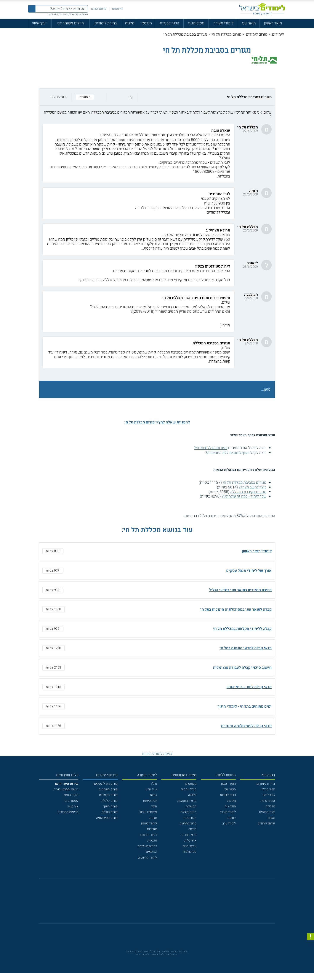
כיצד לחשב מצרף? (252, 487)
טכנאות (152, 840)
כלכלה (192, 795)
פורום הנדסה (110, 812)
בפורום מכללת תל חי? (210, 448)
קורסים (231, 818)
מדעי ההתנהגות (186, 801)
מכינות (231, 801)
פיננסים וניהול (148, 812)
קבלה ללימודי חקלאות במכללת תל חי (242, 628)
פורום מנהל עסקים (106, 783)
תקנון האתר (71, 795)
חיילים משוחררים (70, 23)
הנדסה (192, 829)
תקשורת (191, 806)
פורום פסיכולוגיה (107, 818)
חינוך (154, 806)
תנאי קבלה (268, 789)
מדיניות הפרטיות (68, 812)
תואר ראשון (273, 23)
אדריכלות (190, 840)
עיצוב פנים (189, 846)
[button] (157, 97)
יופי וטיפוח (150, 801)
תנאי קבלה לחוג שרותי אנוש (249, 687)
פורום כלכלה (109, 801)
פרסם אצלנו (98, 8)
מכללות (270, 806)
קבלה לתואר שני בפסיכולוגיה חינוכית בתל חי (236, 609)
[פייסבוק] (153, 903)
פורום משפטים (108, 789)
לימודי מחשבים (147, 857)
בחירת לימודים (106, 23)
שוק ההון (151, 789)
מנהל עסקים (188, 789)
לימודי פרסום (148, 835)
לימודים (278, 34)
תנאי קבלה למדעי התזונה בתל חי (245, 648)
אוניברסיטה (268, 801)
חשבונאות (190, 818)
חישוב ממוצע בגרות (65, 789)
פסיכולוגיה (189, 851)
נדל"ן (154, 783)
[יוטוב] (163, 903)
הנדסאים (230, 806)
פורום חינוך (110, 806)
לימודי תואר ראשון (257, 551)
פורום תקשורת (108, 795)
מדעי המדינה (188, 835)
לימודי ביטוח (149, 823)
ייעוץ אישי (40, 23)
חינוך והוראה (188, 812)
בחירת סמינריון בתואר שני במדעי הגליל (240, 590)
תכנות (153, 818)
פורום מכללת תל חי (226, 34)
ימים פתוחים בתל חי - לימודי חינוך (245, 706)
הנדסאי (146, 23)
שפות (153, 795)
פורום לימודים (257, 34)
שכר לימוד (268, 795)
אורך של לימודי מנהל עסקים (249, 570)
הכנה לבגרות (169, 23)
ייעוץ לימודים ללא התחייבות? (227, 452)
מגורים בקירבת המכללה (248, 491)
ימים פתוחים (267, 812)
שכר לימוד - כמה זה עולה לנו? (244, 496)
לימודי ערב (229, 823)
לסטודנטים (71, 801)
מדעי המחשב (188, 823)
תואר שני (249, 23)
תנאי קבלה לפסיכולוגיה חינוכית (246, 726)
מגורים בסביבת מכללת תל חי (244, 482)
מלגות (129, 23)
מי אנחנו (117, 8)
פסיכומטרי (196, 23)
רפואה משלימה (147, 846)
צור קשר (72, 806)
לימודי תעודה (223, 23)
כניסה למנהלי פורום (157, 753)
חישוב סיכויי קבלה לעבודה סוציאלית (242, 667)
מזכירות (152, 829)
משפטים (190, 783)
